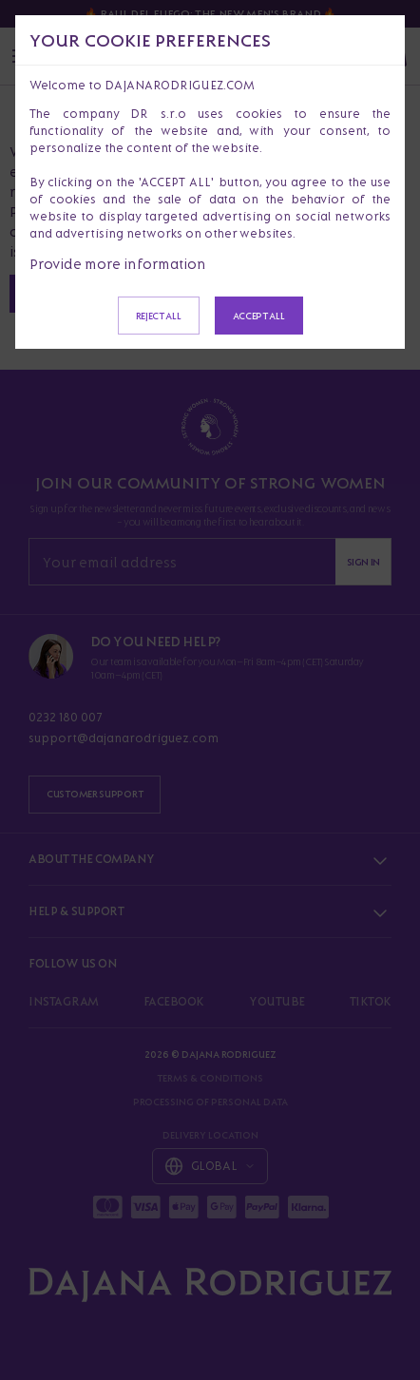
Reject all (158, 315)
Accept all (259, 315)
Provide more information (117, 264)
